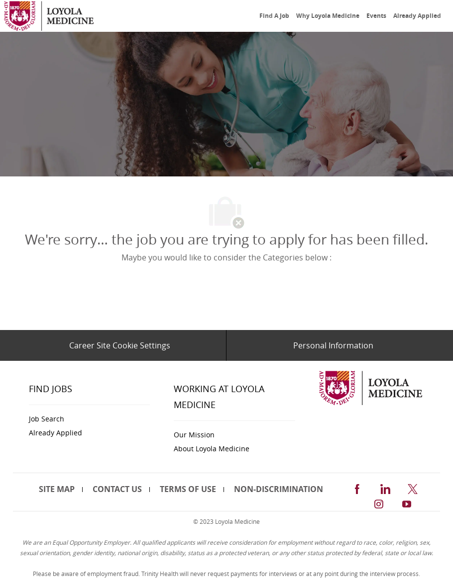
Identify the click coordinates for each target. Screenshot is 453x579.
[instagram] (379, 502)
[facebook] (357, 487)
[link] (49, 16)
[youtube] (407, 502)
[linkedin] (385, 487)
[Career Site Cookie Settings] (119, 345)
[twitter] (413, 487)
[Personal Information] (333, 345)
